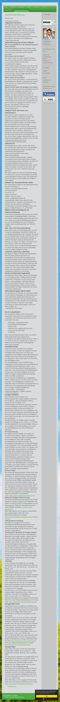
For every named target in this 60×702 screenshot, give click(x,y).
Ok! (47, 696)
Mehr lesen (53, 693)
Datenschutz (12, 686)
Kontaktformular (47, 88)
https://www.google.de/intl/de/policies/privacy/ (19, 684)
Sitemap (15, 695)
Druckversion (8, 695)
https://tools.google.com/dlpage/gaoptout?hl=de (20, 495)
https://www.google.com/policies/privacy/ (17, 645)
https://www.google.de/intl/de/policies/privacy (23, 602)
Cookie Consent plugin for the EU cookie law (47, 699)
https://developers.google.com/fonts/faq (23, 641)
